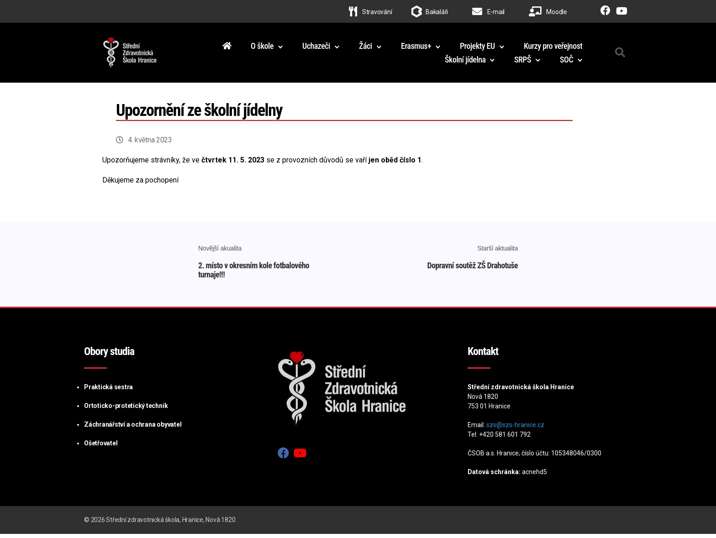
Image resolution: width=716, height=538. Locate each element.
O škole (262, 47)
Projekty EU (477, 47)
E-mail (488, 12)
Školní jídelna (465, 61)
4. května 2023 (150, 144)
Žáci (365, 47)
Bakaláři (437, 12)
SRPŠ (522, 61)
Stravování (370, 12)
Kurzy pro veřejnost (553, 47)
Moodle (548, 12)
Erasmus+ (416, 47)
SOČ (566, 61)
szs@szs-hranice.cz (515, 429)
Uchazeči (316, 47)
